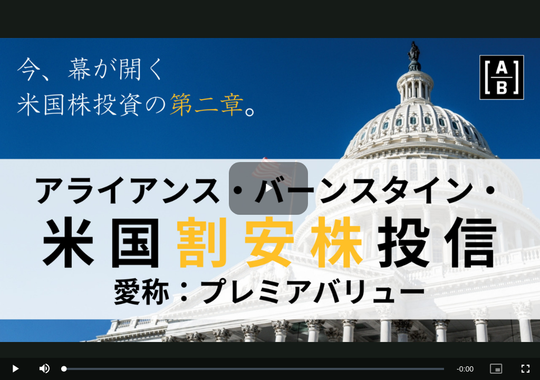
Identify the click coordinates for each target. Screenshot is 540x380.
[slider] (254, 369)
